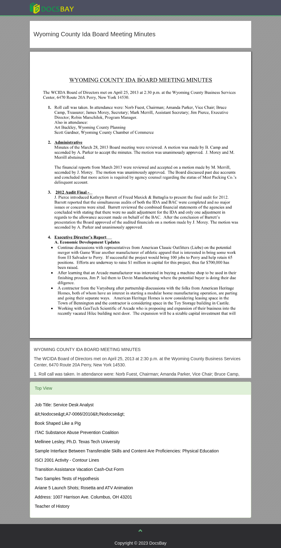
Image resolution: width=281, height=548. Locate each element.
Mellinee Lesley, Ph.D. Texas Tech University (77, 441)
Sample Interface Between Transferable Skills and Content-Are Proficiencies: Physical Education (127, 450)
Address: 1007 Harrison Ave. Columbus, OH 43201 (83, 497)
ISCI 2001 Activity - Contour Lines (67, 460)
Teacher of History (52, 506)
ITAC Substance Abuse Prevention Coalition (77, 432)
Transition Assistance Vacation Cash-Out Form (79, 469)
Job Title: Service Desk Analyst (64, 404)
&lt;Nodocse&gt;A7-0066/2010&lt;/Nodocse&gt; (80, 414)
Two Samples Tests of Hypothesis (67, 478)
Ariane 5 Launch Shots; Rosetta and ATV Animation (84, 487)
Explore (98, 7)
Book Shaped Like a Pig (58, 423)
